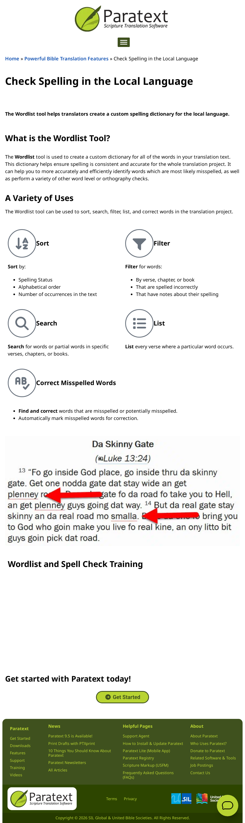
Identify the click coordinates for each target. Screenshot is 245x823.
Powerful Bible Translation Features (66, 58)
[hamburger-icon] (124, 42)
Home (12, 58)
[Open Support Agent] (227, 805)
